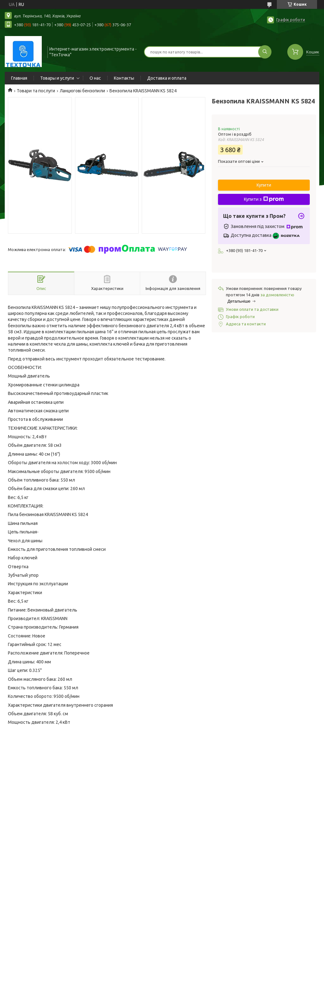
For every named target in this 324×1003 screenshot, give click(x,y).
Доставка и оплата (166, 78)
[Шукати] (264, 51)
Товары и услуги (57, 78)
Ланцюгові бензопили (82, 90)
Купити (264, 185)
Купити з (264, 199)
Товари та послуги (36, 90)
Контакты (124, 78)
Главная (19, 78)
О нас (95, 78)
